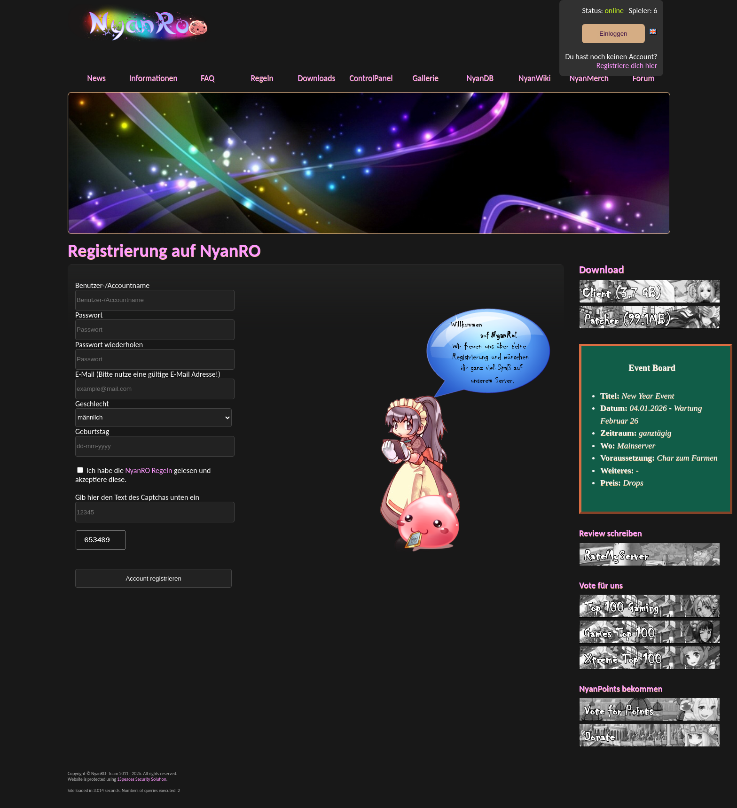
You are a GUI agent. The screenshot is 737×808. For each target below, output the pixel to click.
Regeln (262, 78)
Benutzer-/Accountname (112, 285)
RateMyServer (649, 554)
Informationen (153, 78)
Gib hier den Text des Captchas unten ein (137, 497)
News (96, 78)
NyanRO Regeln (148, 470)
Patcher (649, 317)
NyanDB (480, 78)
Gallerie (425, 78)
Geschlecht (92, 403)
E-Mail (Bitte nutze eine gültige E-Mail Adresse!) (147, 374)
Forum (644, 78)
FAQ (207, 78)
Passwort (89, 315)
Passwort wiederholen (109, 344)
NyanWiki (534, 78)
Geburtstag (92, 431)
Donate (649, 735)
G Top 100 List (649, 632)
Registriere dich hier (627, 65)
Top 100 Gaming (649, 606)
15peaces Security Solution (141, 779)
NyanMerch (588, 78)
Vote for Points (649, 709)
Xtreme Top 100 (649, 657)
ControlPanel (370, 78)
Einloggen (613, 33)
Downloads (316, 78)
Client (649, 291)
